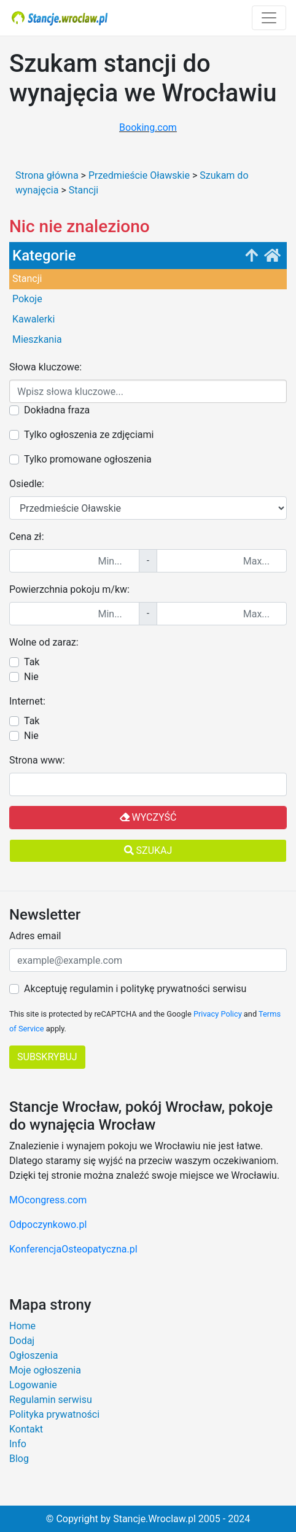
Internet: (27, 701)
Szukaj (148, 850)
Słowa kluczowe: (45, 367)
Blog (19, 1458)
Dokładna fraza (57, 410)
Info (17, 1444)
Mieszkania (37, 339)
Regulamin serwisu (50, 1399)
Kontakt (26, 1429)
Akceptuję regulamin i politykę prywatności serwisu (135, 989)
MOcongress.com (48, 1200)
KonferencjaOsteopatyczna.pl (73, 1249)
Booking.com (148, 127)
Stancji (27, 278)
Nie (31, 676)
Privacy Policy (217, 1013)
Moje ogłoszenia (45, 1370)
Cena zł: (26, 536)
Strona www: (37, 760)
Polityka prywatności (54, 1414)
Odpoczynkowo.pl (48, 1224)
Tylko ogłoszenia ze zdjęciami (89, 434)
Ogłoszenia (33, 1355)
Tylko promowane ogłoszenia (88, 459)
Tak (31, 662)
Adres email (35, 936)
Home (22, 1326)
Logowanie (33, 1385)
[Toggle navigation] (269, 18)
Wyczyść (148, 817)
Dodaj (21, 1340)
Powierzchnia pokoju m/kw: (69, 589)
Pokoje (27, 299)
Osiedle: (26, 484)
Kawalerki (33, 319)
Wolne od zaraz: (44, 642)
